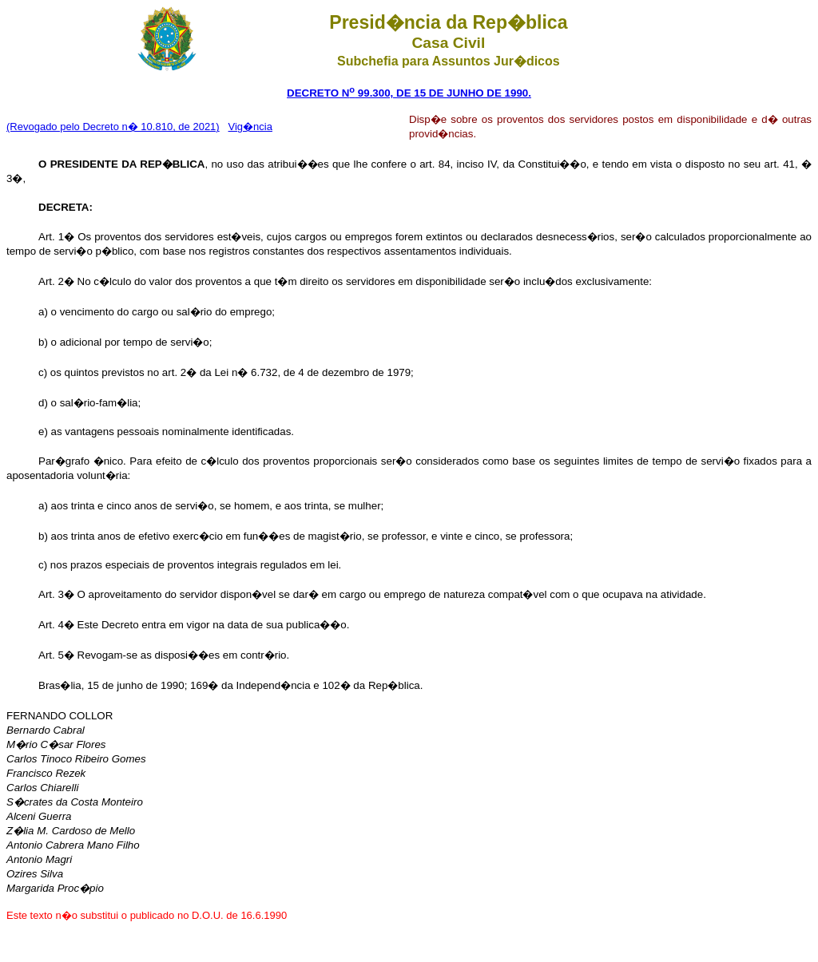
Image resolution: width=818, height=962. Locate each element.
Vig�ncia (250, 127)
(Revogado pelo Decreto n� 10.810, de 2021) (113, 127)
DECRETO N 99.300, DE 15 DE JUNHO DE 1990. (409, 93)
